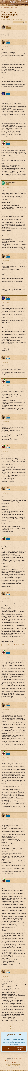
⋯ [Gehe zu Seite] (12, 1027)
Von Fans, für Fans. (18, 1058)
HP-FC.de (10, 1)
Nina (4, 19)
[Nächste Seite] (17, 1027)
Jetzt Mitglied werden (20, 1048)
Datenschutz (22, 1061)
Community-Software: (14, 1064)
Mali (15, 644)
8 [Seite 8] (14, 1027)
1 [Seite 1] (10, 1027)
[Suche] (26, 1)
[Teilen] (26, 22)
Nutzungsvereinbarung (14, 1061)
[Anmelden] (20, 1)
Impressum (14, 1062)
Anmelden (8, 1048)
